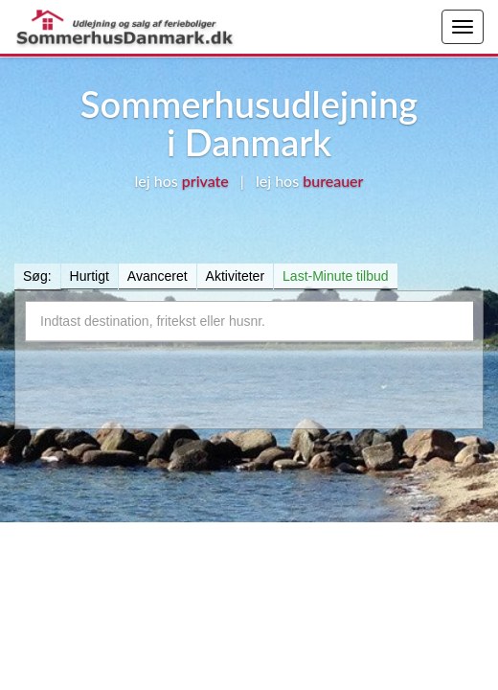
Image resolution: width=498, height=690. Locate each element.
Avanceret (157, 276)
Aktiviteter (235, 276)
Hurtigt (89, 276)
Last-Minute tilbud (336, 276)
